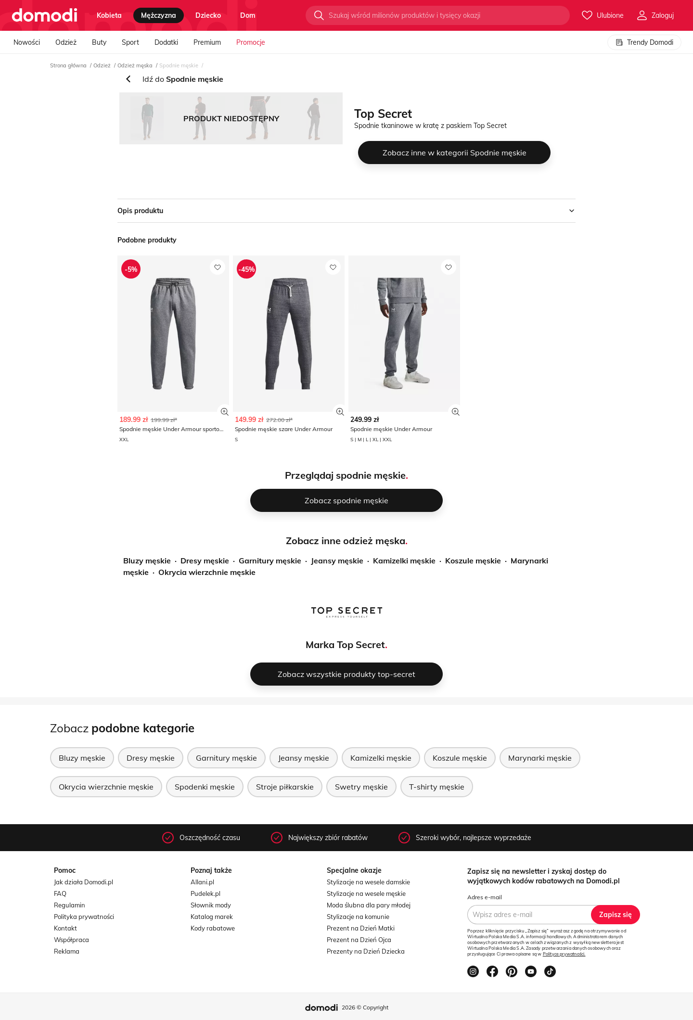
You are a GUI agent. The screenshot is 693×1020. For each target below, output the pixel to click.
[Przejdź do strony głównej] (44, 15)
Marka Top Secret (345, 644)
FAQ (60, 893)
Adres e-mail (484, 897)
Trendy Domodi (644, 42)
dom (248, 15)
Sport (130, 42)
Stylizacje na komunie (358, 916)
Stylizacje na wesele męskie (366, 893)
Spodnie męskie (178, 65)
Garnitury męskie (270, 560)
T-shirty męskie (436, 786)
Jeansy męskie (337, 560)
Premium (207, 42)
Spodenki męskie (205, 786)
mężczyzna (158, 15)
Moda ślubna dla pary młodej (369, 905)
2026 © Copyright (365, 1007)
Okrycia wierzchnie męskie (207, 572)
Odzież (66, 42)
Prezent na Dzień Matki (361, 928)
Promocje (250, 42)
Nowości (26, 42)
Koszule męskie (473, 560)
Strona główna (68, 65)
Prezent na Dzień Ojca (359, 940)
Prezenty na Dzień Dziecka (366, 951)
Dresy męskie (204, 560)
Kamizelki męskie (404, 560)
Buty (99, 42)
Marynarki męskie (540, 758)
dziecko (208, 15)
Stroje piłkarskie (285, 786)
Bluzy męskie (147, 560)
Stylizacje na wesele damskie (368, 882)
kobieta (109, 15)
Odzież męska (135, 65)
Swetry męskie (361, 786)
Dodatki (166, 42)
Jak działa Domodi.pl (83, 882)
